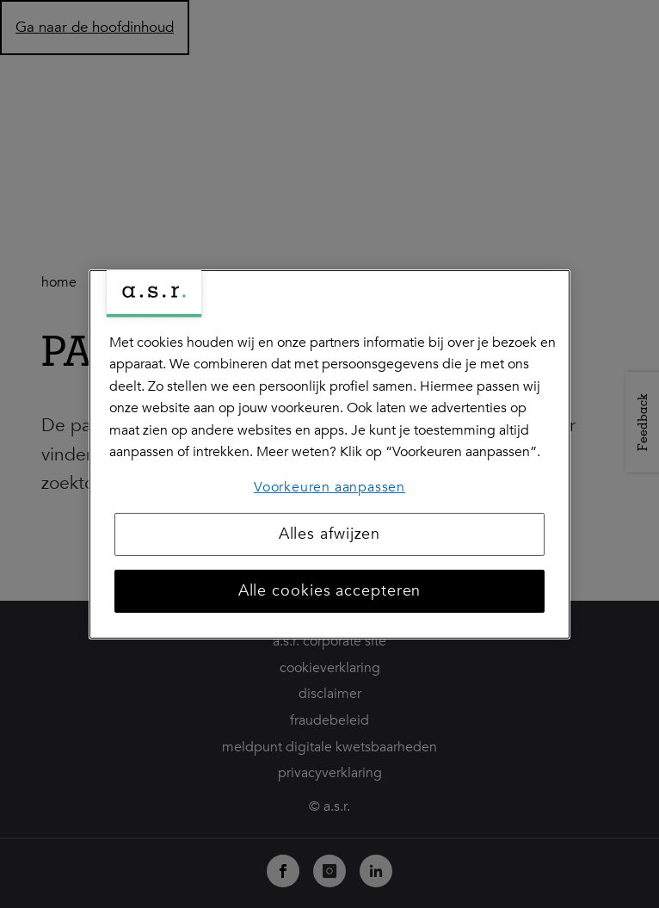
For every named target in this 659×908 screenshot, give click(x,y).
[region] (329, 454)
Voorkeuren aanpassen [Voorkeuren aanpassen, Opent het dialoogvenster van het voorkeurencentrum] (329, 487)
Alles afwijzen (330, 534)
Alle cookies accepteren (330, 591)
